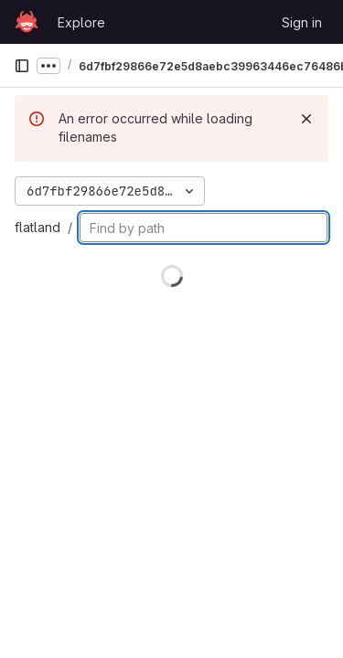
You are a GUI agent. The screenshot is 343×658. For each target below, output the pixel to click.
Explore (81, 22)
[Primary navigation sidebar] (22, 65)
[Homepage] (26, 22)
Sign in (302, 22)
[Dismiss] (306, 119)
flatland (37, 227)
